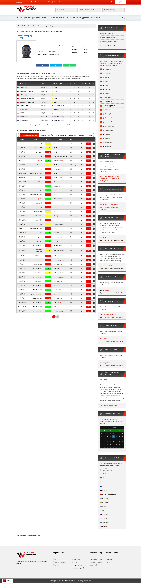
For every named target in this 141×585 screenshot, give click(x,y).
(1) (47, 135)
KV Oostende (38, 203)
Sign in (102, 207)
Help (79, 18)
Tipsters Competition (57, 18)
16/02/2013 (22, 207)
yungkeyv (105, 146)
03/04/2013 (22, 186)
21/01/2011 (22, 277)
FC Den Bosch (58, 245)
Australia (104, 514)
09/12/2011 (22, 251)
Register (120, 2)
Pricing (28, 18)
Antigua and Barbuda (108, 494)
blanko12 (105, 110)
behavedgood (107, 126)
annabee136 (106, 122)
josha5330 (105, 98)
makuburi (105, 134)
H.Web (103, 380)
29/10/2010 (22, 294)
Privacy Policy (94, 565)
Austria (103, 518)
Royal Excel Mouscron (60, 156)
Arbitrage (99, 18)
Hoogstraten (58, 160)
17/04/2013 (22, 177)
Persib (103, 237)
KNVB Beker (22, 113)
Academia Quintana (108, 314)
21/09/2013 (22, 152)
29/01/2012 (22, 241)
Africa (103, 474)
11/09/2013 (22, 160)
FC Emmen (38, 256)
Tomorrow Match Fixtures (109, 46)
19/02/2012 (22, 237)
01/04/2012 (22, 224)
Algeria (103, 482)
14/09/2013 (22, 156)
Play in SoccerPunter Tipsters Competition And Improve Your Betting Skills (110, 179)
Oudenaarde (58, 199)
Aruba (103, 506)
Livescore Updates (107, 34)
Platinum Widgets (40, 18)
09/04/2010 (22, 307)
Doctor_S (105, 114)
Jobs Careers (111, 562)
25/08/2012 (22, 216)
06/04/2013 (22, 182)
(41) (86, 135)
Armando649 (106, 118)
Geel (54, 88)
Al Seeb (103, 338)
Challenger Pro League (25, 91)
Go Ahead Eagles (59, 277)
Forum (74, 571)
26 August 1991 (54, 54)
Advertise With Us (45, 2)
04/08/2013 (22, 173)
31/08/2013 (22, 165)
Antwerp (39, 165)
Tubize (40, 190)
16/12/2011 (22, 245)
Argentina (104, 498)
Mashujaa (104, 290)
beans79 (105, 94)
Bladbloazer (106, 142)
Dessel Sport (57, 169)
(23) (66, 135)
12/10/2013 (22, 143)
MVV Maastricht (58, 106)
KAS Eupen (39, 152)
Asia (102, 510)
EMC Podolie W (106, 266)
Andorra (103, 486)
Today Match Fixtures (108, 38)
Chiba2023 (106, 102)
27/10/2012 (22, 211)
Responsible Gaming (96, 559)
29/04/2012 (22, 220)
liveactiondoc (107, 130)
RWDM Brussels (58, 224)
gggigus (105, 138)
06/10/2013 (22, 148)
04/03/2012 (22, 233)
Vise (54, 95)
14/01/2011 (22, 281)
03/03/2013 (22, 203)
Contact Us (58, 2)
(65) (29, 135)
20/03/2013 (22, 190)
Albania (103, 478)
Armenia (104, 502)
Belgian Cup (22, 88)
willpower (105, 73)
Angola (103, 490)
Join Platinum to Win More (108, 405)
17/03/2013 (22, 194)
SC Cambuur (58, 311)
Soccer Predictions (60, 562)
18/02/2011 (22, 273)
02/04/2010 (22, 311)
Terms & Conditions (96, 562)
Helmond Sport (37, 264)
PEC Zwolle (57, 285)
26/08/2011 (22, 260)
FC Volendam (38, 281)
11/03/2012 (22, 228)
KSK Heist (56, 233)
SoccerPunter (22, 26)
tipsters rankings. (111, 65)
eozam (104, 81)
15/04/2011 (22, 264)
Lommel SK (38, 148)
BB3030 (104, 77)
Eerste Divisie (22, 106)
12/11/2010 (22, 290)
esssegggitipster (107, 106)
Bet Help (57, 565)
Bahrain (103, 527)
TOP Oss (57, 302)
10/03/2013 (22, 199)
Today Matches (77, 565)
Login (110, 2)
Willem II (39, 260)
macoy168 (105, 69)
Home (20, 18)
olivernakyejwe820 (107, 162)
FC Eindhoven (38, 273)
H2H (89, 143)
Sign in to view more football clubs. (111, 240)
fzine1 (104, 85)
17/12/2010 (22, 285)
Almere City (57, 290)
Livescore (71, 18)
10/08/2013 (22, 169)
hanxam (105, 89)
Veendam (57, 268)
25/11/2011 (22, 256)
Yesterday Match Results (109, 42)
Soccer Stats (76, 559)
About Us (33, 2)
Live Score (75, 562)
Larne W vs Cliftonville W (110, 204)
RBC (55, 307)
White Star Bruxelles (36, 173)
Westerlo (39, 207)
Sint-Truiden (58, 177)
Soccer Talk (88, 18)
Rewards (68, 2)
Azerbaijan (104, 522)
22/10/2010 (22, 298)
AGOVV (56, 294)
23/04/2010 (22, 302)
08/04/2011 (22, 268)
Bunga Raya (105, 363)
